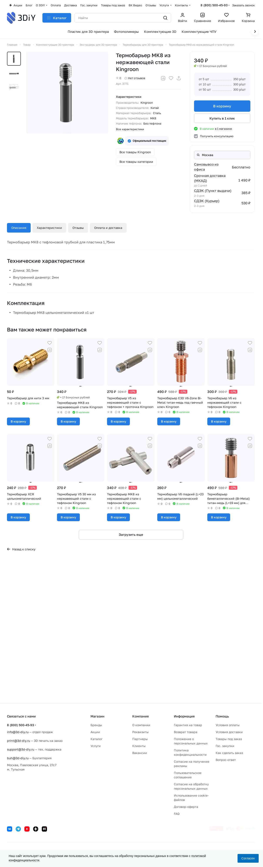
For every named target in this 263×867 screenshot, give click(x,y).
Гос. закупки (225, 746)
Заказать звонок (243, 5)
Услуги (95, 746)
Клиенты (139, 746)
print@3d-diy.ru (18, 740)
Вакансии (139, 753)
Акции (95, 732)
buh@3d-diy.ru (17, 758)
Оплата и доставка (108, 228)
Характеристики (49, 228)
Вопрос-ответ (226, 760)
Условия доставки (229, 732)
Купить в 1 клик (222, 118)
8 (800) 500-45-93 (214, 5)
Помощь (222, 716)
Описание (18, 228)
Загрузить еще (131, 534)
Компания (140, 716)
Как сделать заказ (229, 753)
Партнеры (140, 739)
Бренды (96, 725)
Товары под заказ (229, 739)
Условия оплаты (228, 725)
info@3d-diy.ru (17, 732)
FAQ (176, 813)
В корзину (222, 106)
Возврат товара (185, 732)
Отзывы (78, 228)
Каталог (96, 739)
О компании (141, 725)
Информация (184, 716)
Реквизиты (140, 732)
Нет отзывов (135, 78)
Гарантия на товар (188, 725)
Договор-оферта (186, 807)
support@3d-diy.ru (20, 749)
